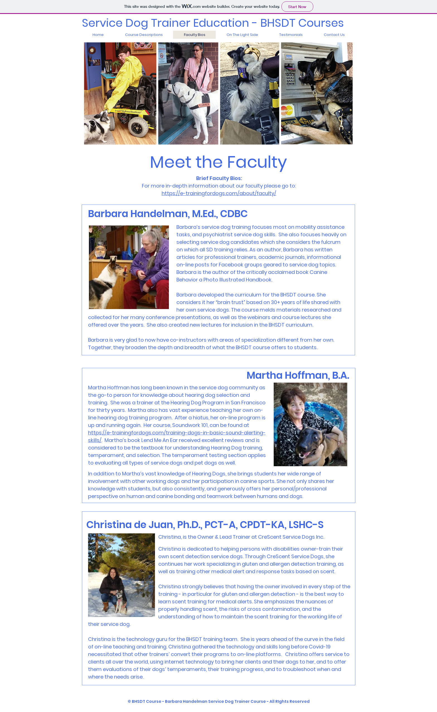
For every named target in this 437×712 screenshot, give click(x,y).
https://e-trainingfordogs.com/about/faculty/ (219, 193)
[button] (143, 35)
